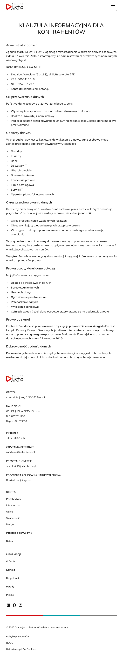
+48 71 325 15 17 (15, 438)
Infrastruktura (13, 505)
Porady (10, 586)
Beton (9, 541)
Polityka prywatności (17, 636)
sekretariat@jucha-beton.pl (21, 466)
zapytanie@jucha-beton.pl (20, 452)
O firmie (10, 561)
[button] (113, 7)
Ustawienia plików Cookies (21, 649)
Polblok (10, 595)
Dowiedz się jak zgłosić (18, 480)
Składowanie (13, 518)
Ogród (9, 511)
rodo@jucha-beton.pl (35, 89)
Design (10, 524)
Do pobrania (13, 578)
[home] (14, 6)
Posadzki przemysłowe (19, 532)
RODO (9, 642)
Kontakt (10, 569)
